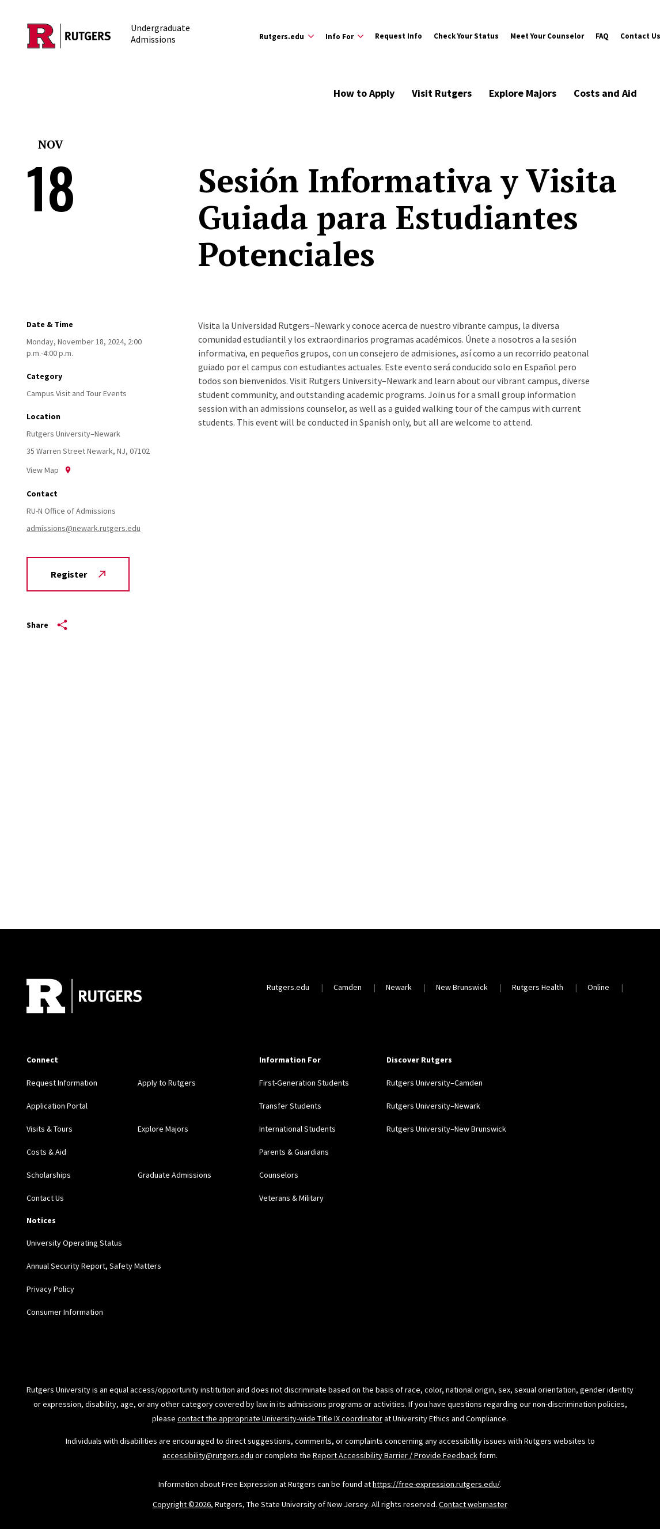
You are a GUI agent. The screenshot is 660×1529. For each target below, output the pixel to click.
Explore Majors (522, 93)
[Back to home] (84, 997)
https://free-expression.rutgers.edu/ (436, 1484)
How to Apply (364, 93)
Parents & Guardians (294, 1152)
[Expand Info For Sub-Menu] (344, 36)
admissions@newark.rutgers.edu (83, 528)
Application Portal (57, 1106)
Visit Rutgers (442, 93)
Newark (399, 987)
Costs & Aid (46, 1152)
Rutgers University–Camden (434, 1082)
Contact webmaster (473, 1504)
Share (46, 625)
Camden (347, 987)
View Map (48, 470)
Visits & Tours (49, 1129)
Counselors (278, 1175)
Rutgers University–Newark (433, 1106)
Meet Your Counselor (547, 36)
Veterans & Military (291, 1198)
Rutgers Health (537, 987)
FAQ (602, 36)
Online (598, 987)
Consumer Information (64, 1312)
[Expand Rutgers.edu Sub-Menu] (286, 36)
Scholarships (48, 1175)
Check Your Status (466, 36)
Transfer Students (290, 1106)
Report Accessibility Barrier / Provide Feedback (395, 1455)
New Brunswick (462, 987)
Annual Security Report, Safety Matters (93, 1266)
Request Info (398, 36)
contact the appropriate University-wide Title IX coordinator (279, 1418)
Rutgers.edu (288, 987)
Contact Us (45, 1198)
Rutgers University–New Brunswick (446, 1129)
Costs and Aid (605, 93)
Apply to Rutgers (167, 1082)
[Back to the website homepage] (69, 36)
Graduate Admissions (174, 1175)
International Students (297, 1129)
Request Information (61, 1082)
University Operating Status (74, 1243)
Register (78, 574)
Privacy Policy (50, 1289)
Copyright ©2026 (182, 1504)
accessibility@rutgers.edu (207, 1455)
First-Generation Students (304, 1082)
